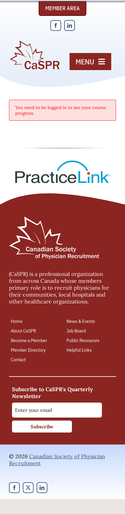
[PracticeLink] (63, 162)
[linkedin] (69, 25)
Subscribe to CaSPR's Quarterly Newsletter (52, 393)
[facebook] (55, 25)
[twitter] (28, 487)
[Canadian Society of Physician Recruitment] (34, 42)
